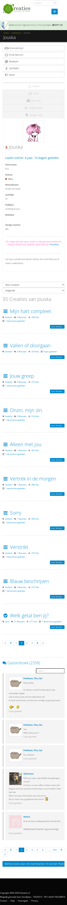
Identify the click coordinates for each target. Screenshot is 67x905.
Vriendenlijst (14, 48)
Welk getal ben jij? (25, 615)
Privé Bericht (13, 54)
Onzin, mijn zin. (22, 410)
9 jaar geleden (50, 351)
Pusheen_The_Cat (32, 678)
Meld (9, 74)
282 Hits (35, 518)
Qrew (11, 24)
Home (6, 33)
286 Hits (35, 484)
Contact (3, 900)
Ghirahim (54, 244)
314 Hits (35, 416)
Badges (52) (33, 115)
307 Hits (35, 450)
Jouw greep (18, 376)
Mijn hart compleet (26, 311)
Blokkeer (11, 61)
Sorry (11, 512)
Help (12, 900)
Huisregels (23, 900)
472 (55, 849)
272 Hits (35, 587)
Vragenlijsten (33, 107)
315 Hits (35, 382)
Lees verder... (57, 326)
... (48, 849)
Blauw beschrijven (25, 581)
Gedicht (8, 317)
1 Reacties (22, 450)
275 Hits (35, 553)
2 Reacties (22, 587)
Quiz (7, 621)
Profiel (33, 86)
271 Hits (33, 621)
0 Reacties (22, 317)
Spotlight (11, 68)
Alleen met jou (21, 444)
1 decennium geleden (15, 321)
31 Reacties (19, 621)
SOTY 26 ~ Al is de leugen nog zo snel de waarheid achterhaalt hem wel (32, 29)
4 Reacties (22, 382)
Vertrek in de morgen (29, 478)
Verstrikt (15, 547)
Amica (26, 816)
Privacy (34, 900)
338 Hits (35, 317)
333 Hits (35, 351)
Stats (34, 93)
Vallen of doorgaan (26, 345)
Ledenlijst (16, 33)
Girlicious (28, 773)
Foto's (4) (33, 100)
